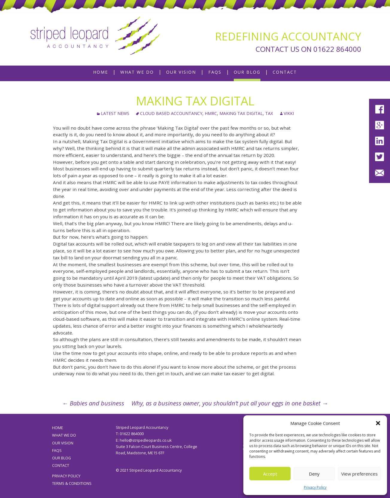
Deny (314, 474)
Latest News (115, 113)
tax (269, 113)
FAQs (214, 72)
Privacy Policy (315, 487)
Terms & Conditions (72, 483)
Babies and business (93, 403)
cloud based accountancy (171, 113)
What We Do (137, 72)
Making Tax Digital (241, 113)
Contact (285, 72)
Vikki (289, 113)
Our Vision (181, 72)
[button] (378, 423)
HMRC (211, 113)
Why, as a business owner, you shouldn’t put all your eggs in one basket (229, 403)
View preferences (359, 474)
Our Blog (247, 72)
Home (100, 72)
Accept (270, 474)
